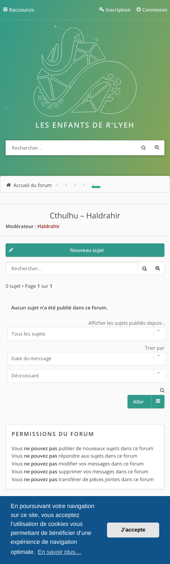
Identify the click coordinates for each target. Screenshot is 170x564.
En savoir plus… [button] (59, 552)
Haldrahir (48, 226)
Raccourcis (21, 9)
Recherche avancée (157, 148)
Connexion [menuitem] (154, 9)
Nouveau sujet (87, 250)
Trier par (85, 355)
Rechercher (143, 148)
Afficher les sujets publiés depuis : (85, 330)
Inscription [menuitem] (118, 9)
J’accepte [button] (133, 530)
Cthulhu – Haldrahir (85, 216)
